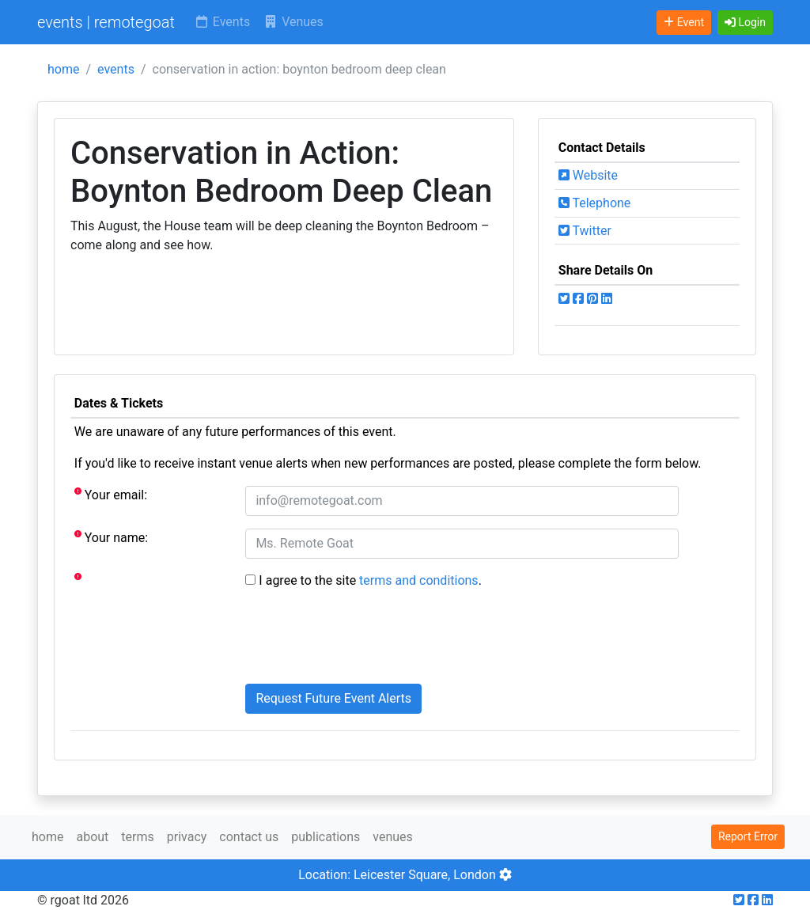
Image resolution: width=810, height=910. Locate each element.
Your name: (111, 537)
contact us (248, 836)
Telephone (594, 202)
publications (325, 836)
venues (393, 836)
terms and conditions (419, 580)
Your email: (110, 494)
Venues (293, 21)
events (115, 69)
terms (137, 836)
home (63, 69)
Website (588, 175)
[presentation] (365, 640)
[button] (745, 22)
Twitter (584, 230)
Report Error (748, 836)
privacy (187, 836)
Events (222, 21)
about (92, 836)
